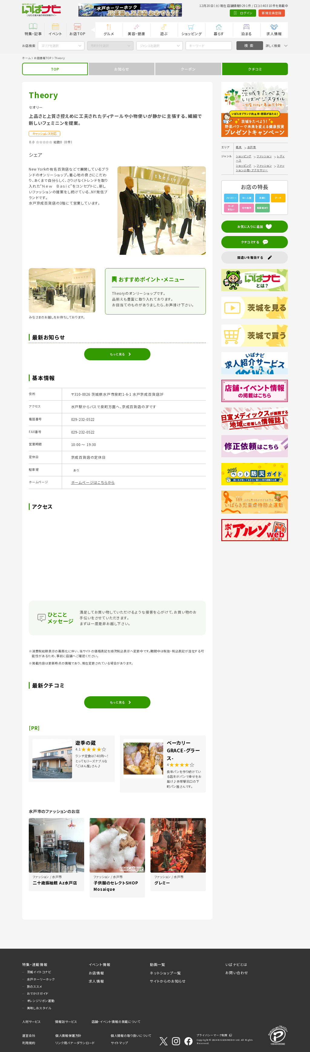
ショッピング (191, 33)
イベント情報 (99, 964)
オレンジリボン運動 (40, 1000)
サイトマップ (119, 1042)
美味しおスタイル (39, 1008)
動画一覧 (157, 964)
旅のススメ (34, 986)
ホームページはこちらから (93, 482)
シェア (35, 154)
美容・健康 (136, 33)
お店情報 (96, 972)
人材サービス (31, 1021)
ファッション (264, 156)
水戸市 (251, 147)
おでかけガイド (38, 993)
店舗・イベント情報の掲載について (116, 1021)
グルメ (109, 33)
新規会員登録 (250, 13)
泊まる (246, 33)
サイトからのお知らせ (168, 981)
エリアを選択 (49, 45)
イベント (55, 33)
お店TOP (77, 33)
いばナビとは (236, 964)
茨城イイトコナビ (39, 972)
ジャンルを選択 (149, 45)
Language (277, 13)
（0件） (68, 142)
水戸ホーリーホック (41, 979)
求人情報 (274, 33)
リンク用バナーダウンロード (75, 1042)
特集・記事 (33, 33)
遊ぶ (164, 33)
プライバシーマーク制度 (212, 1035)
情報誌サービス (66, 1021)
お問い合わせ (236, 972)
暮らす (219, 33)
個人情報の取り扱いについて (131, 1035)
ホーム (26, 58)
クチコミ (255, 69)
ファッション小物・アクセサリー (260, 168)
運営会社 (28, 1035)
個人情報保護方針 (68, 1035)
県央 (239, 147)
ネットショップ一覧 (165, 972)
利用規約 (28, 1042)
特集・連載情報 (35, 964)
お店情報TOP (42, 58)
